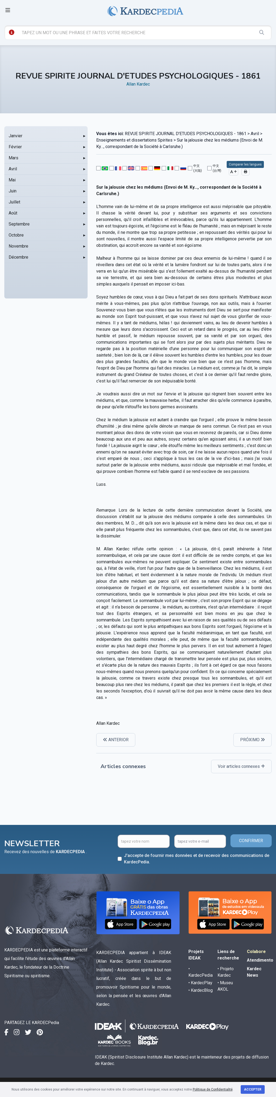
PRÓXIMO (252, 739)
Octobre (16, 235)
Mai (12, 179)
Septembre (19, 224)
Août (13, 213)
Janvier (15, 135)
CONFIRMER (251, 840)
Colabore (256, 951)
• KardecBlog (200, 990)
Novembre (18, 246)
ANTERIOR (116, 739)
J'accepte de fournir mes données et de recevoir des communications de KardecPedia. (196, 858)
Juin (12, 191)
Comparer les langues (245, 164)
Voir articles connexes (241, 766)
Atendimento (260, 960)
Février (15, 146)
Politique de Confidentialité (213, 1089)
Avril (13, 168)
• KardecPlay (200, 982)
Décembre (18, 257)
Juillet (14, 202)
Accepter (252, 1089)
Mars (13, 157)
